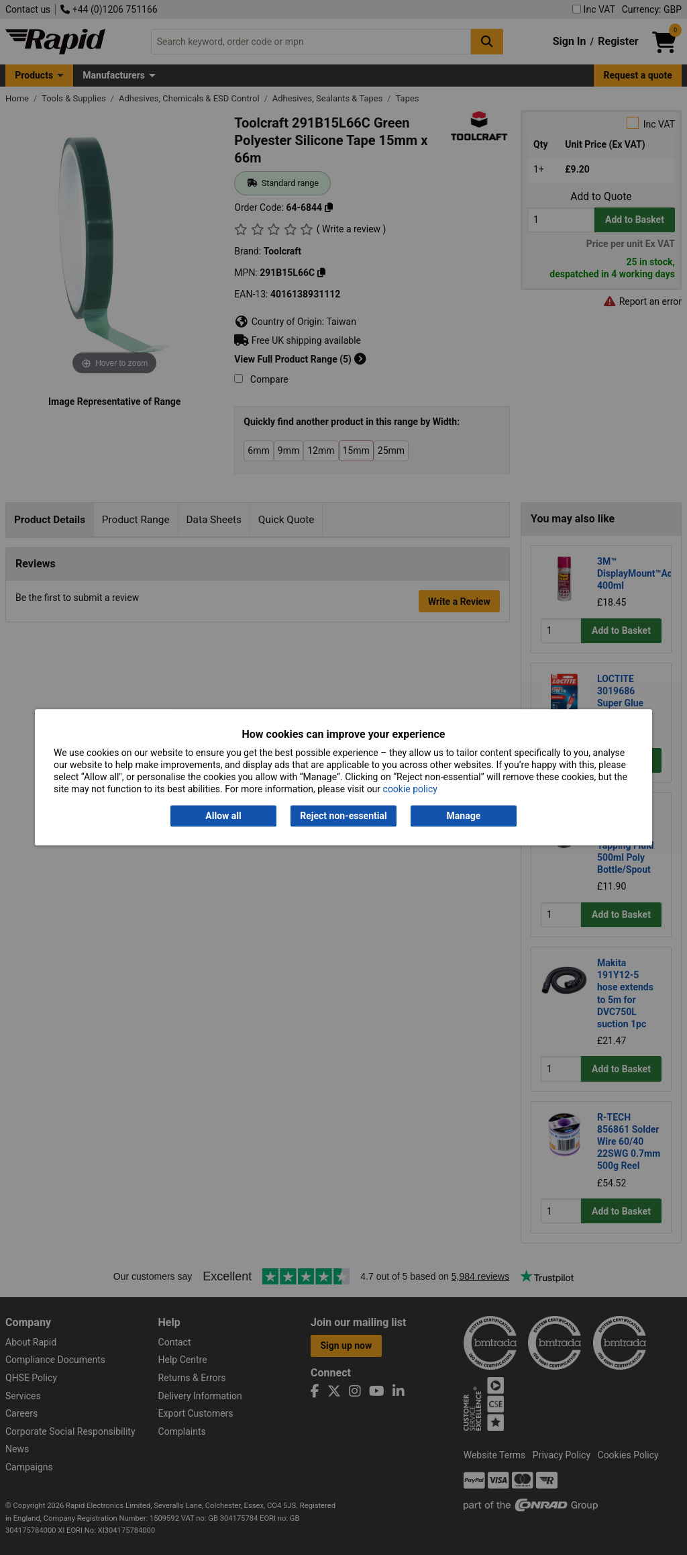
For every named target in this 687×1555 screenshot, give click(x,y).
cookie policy (410, 789)
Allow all (223, 815)
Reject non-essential (343, 815)
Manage (464, 815)
